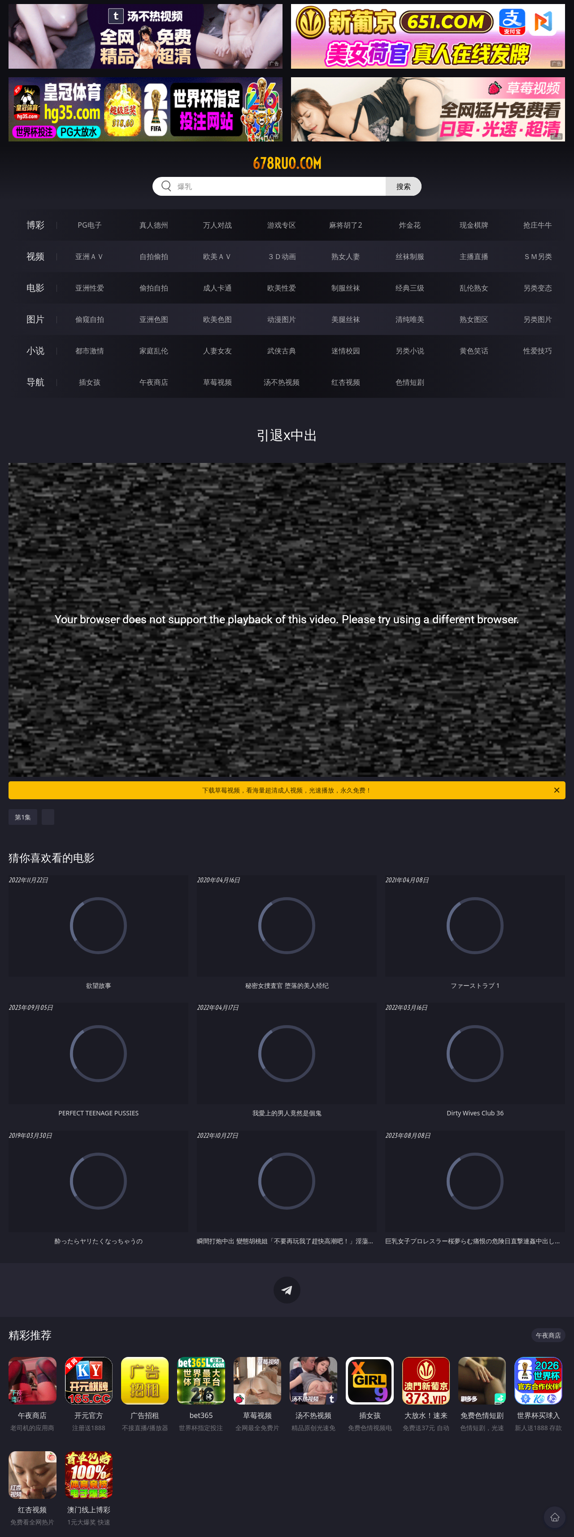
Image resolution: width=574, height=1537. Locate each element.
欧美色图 (217, 319)
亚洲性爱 (89, 288)
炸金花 (410, 225)
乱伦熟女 (474, 288)
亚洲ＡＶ (89, 256)
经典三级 (410, 288)
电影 (35, 288)
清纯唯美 (410, 319)
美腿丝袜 (345, 319)
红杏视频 (345, 382)
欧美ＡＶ (217, 256)
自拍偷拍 (153, 256)
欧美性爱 (281, 288)
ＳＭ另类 (537, 256)
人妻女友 (217, 351)
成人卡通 (217, 288)
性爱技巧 (537, 351)
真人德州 (153, 225)
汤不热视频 (282, 382)
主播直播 (474, 256)
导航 (35, 382)
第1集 (23, 817)
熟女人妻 (345, 256)
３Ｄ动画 (281, 256)
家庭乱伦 (153, 351)
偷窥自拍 (89, 319)
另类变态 (537, 288)
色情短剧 (410, 382)
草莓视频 (217, 382)
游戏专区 (281, 225)
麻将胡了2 (345, 225)
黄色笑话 (474, 351)
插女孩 (89, 382)
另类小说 (410, 351)
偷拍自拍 (153, 288)
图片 (35, 319)
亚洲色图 (153, 319)
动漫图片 (281, 319)
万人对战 (217, 225)
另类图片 (537, 319)
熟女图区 (474, 319)
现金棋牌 (474, 225)
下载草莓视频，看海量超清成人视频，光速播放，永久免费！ (381, 790)
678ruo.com (287, 163)
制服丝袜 (345, 288)
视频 (35, 256)
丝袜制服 (410, 256)
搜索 (403, 186)
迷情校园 (345, 351)
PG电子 (89, 225)
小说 (35, 350)
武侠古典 (281, 351)
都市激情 (89, 351)
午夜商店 (153, 382)
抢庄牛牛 (537, 225)
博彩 (35, 225)
